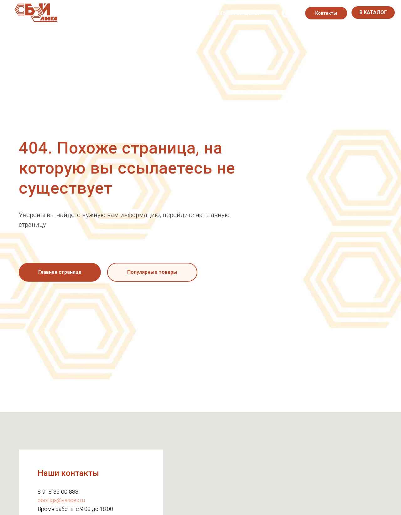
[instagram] (286, 13)
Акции (165, 13)
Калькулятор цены (232, 13)
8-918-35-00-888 (58, 491)
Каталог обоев (126, 13)
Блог (189, 13)
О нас (88, 13)
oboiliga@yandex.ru (61, 500)
